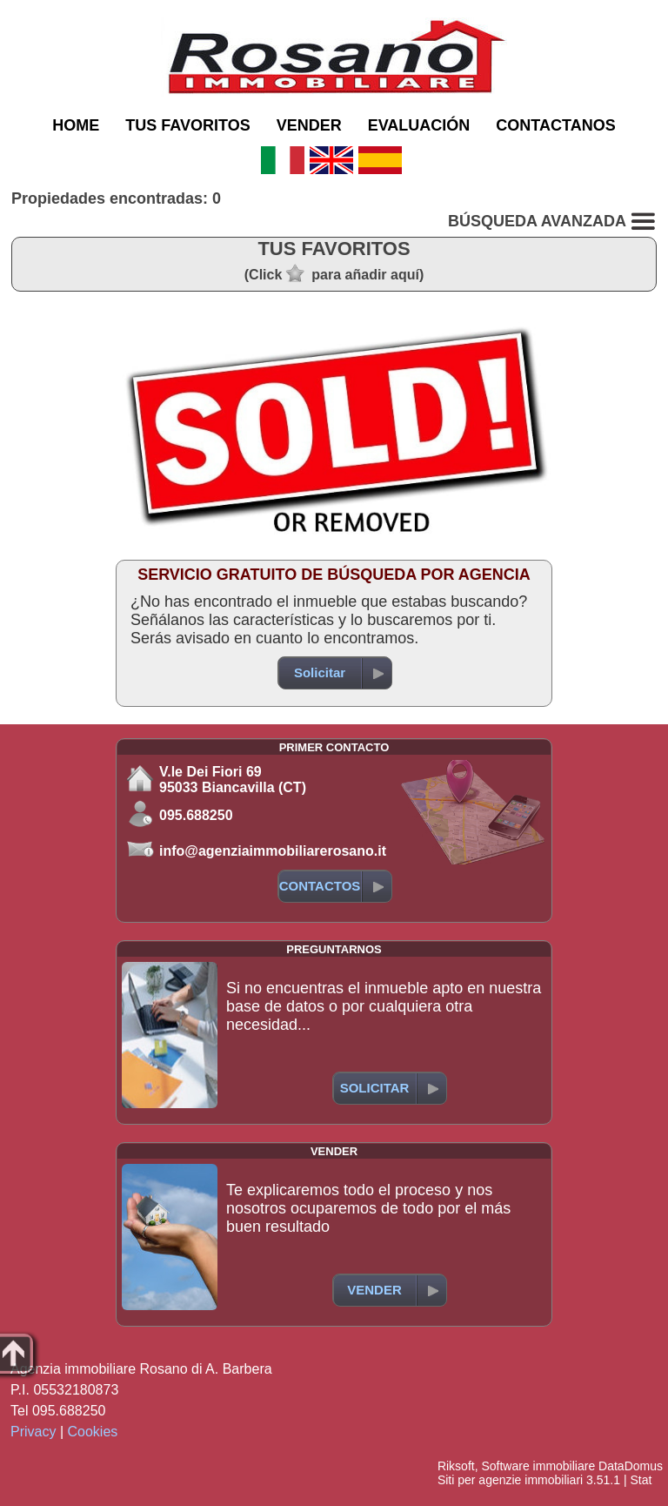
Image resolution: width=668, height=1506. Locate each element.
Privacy (33, 1431)
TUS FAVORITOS (187, 125)
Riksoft (456, 1466)
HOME (75, 125)
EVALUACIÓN (419, 125)
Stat (640, 1480)
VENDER (309, 125)
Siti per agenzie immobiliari (510, 1480)
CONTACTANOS (555, 125)
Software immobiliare (538, 1466)
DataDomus (630, 1466)
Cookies (93, 1431)
